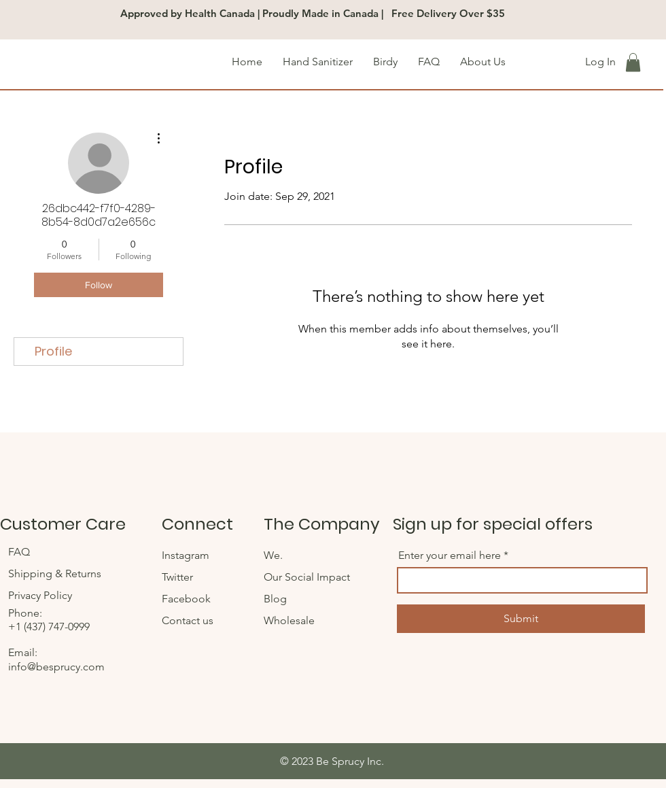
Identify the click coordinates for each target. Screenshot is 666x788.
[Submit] (521, 618)
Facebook (187, 598)
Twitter (179, 576)
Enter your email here (449, 555)
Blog (275, 598)
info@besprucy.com (56, 666)
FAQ (20, 551)
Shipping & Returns (56, 573)
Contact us (187, 620)
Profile (53, 351)
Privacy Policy (40, 595)
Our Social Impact (307, 576)
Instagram (187, 555)
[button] (633, 62)
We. (273, 555)
